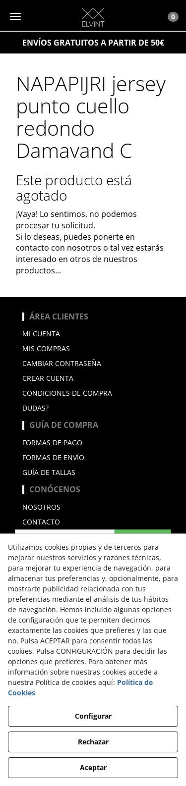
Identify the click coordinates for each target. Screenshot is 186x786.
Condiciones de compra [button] (67, 393)
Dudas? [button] (35, 408)
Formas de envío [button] (53, 457)
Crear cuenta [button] (47, 378)
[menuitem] (93, 333)
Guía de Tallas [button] (48, 472)
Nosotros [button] (41, 507)
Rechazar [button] (93, 741)
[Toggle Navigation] (168, 16)
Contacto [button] (41, 521)
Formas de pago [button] (52, 442)
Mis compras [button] (46, 348)
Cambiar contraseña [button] (61, 363)
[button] (93, 17)
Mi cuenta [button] (41, 333)
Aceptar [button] (93, 767)
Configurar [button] (93, 716)
